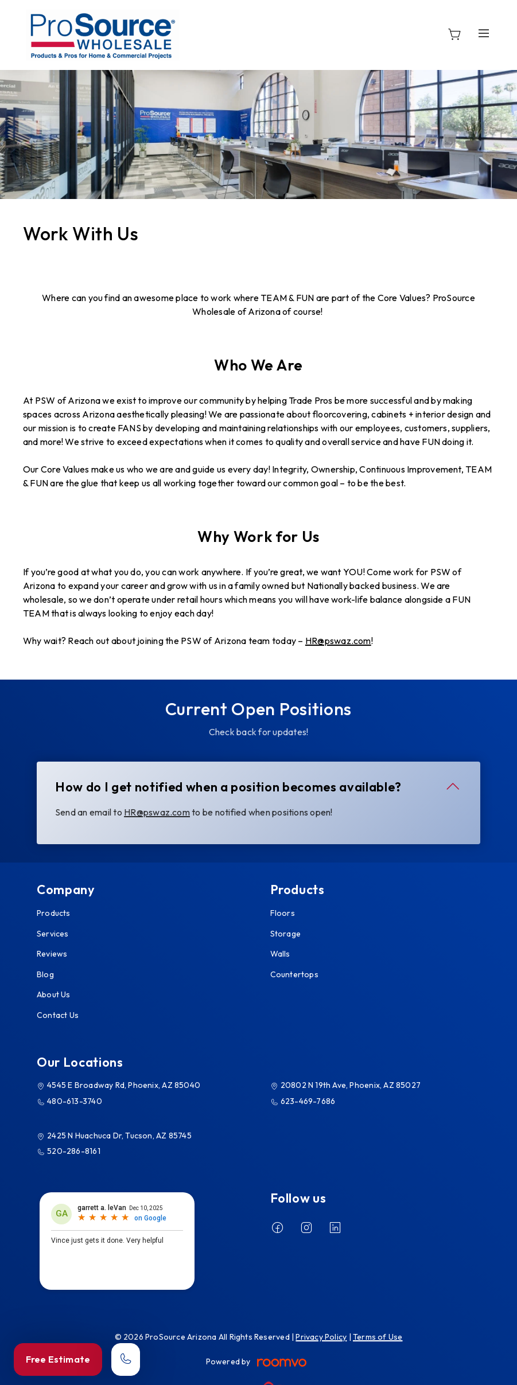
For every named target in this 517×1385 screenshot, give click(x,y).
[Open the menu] (483, 33)
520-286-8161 (73, 1151)
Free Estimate (58, 1359)
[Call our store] (125, 1359)
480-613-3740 (74, 1101)
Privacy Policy (321, 1337)
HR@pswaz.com (338, 640)
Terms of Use (378, 1337)
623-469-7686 (308, 1101)
